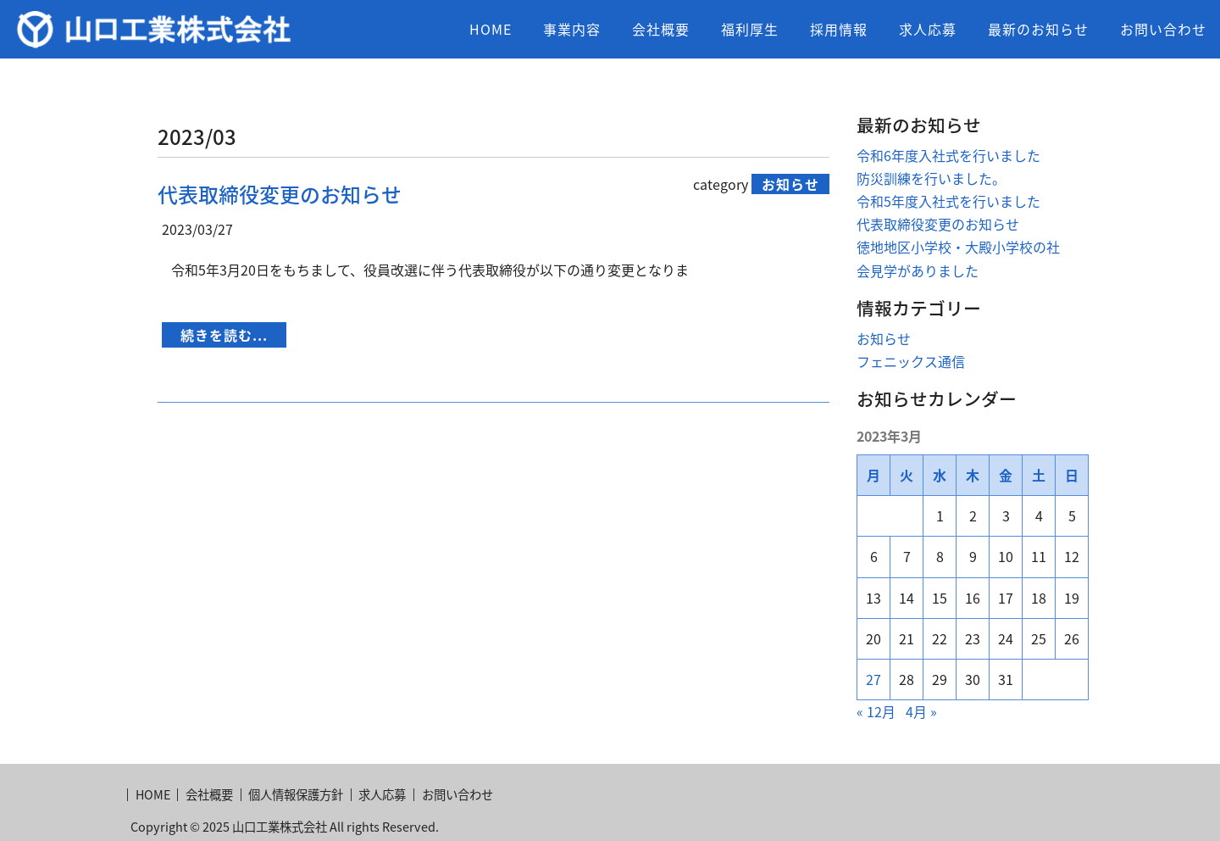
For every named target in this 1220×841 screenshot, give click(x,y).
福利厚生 (750, 29)
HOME (490, 29)
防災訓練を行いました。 (931, 178)
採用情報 (839, 29)
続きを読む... (224, 335)
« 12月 (876, 711)
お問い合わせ (1163, 29)
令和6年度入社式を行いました (948, 155)
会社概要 (661, 29)
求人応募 (928, 29)
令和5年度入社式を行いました (948, 201)
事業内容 (572, 29)
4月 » (921, 711)
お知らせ (884, 338)
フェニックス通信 (911, 361)
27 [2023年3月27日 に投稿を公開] (873, 679)
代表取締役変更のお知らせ (280, 194)
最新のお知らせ (1038, 29)
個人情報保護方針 (295, 794)
